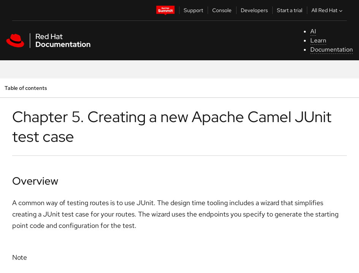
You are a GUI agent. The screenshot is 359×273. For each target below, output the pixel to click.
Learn (318, 40)
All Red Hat (327, 10)
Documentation (331, 49)
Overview (35, 181)
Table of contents (25, 87)
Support (193, 10)
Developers (254, 10)
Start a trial (289, 10)
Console (222, 10)
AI (313, 31)
